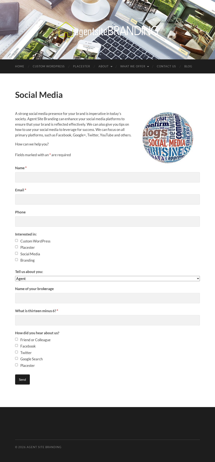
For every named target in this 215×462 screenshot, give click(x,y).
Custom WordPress (49, 66)
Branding (27, 260)
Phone (20, 212)
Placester (81, 66)
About (103, 66)
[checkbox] (16, 240)
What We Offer (132, 66)
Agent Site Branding (44, 447)
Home (19, 66)
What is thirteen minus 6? (36, 311)
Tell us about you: (29, 271)
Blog (188, 66)
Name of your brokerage (34, 288)
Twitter (26, 352)
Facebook (28, 346)
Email (20, 190)
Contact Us (166, 66)
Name (21, 168)
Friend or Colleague (35, 340)
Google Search (31, 359)
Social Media (30, 254)
